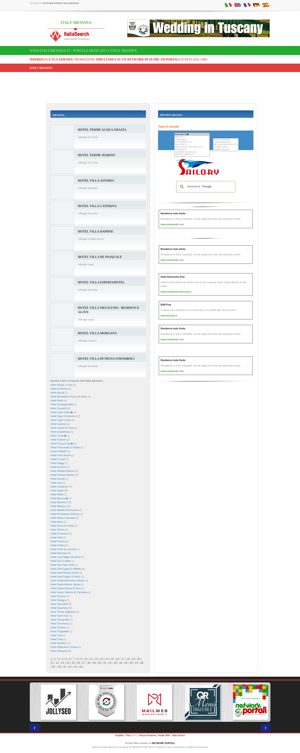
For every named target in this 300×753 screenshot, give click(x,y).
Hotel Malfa (56, 494)
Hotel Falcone (58, 439)
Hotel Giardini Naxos (62, 470)
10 (85, 658)
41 (64, 666)
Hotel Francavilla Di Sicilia (65, 447)
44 (80, 666)
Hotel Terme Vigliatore (62, 611)
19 (133, 658)
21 (52, 662)
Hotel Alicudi (57, 392)
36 (131, 662)
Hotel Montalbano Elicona (64, 514)
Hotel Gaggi (57, 463)
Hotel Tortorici (58, 627)
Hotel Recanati (58, 553)
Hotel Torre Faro (59, 615)
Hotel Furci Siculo (60, 455)
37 (136, 662)
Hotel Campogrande (61, 404)
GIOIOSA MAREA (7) (191, 154)
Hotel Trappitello (59, 631)
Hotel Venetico (58, 643)
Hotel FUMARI (58, 451)
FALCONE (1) (191, 144)
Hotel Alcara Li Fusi (61, 384)
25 (73, 662)
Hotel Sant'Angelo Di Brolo (65, 576)
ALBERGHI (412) (225, 149)
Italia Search (178, 735)
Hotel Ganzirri (58, 467)
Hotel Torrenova (59, 623)
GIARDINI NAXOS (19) (191, 152)
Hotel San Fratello (60, 560)
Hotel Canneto (58, 408)
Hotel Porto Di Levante (63, 549)
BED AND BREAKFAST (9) (225, 144)
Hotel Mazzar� (59, 498)
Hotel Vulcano (58, 650)
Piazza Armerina (147, 735)
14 (107, 658)
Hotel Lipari (56, 490)
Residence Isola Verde (173, 213)
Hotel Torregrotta (59, 619)
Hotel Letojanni (58, 486)
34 (120, 662)
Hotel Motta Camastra (62, 517)
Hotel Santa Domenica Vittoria (67, 580)
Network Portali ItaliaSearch (61, 3)
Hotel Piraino (57, 541)
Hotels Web (164, 735)
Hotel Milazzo (58, 506)
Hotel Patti (56, 537)
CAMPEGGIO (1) (225, 147)
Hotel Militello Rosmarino (64, 510)
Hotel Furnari (57, 459)
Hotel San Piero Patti (62, 564)
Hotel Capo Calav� (61, 412)
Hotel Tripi (56, 635)
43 (75, 666)
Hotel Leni (56, 482)
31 (104, 662)
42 (70, 666)
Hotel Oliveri (57, 529)
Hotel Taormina (58, 607)
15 (112, 658)
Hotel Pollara (57, 545)
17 (122, 658)
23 (62, 662)
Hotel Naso (56, 521)
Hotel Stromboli (59, 604)
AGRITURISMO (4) (225, 142)
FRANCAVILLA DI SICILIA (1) (191, 147)
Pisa (128, 735)
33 (115, 662)
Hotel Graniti (57, 478)
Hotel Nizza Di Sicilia (62, 525)
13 (101, 658)
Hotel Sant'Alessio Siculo (64, 572)
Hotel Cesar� (58, 435)
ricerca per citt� (191, 134)
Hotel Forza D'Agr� (61, 443)
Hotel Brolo (56, 400)
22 (57, 662)
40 (59, 666)
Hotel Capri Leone (60, 420)
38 (141, 662)
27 (83, 662)
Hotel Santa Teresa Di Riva (65, 588)
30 (99, 662)
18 (128, 658)
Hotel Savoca (58, 596)
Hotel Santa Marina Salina (65, 584)
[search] (205, 186)
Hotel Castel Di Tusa (62, 427)
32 (110, 662)
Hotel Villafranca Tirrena (64, 647)
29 (94, 662)
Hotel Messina (58, 502)
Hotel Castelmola (60, 431)
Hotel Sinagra (58, 600)
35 (126, 662)
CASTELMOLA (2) (191, 142)
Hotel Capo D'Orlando (62, 416)
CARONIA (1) (191, 139)
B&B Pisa (166, 304)
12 (96, 658)
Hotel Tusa (56, 639)
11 (91, 658)
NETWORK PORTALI (163, 743)
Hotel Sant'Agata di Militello (65, 568)
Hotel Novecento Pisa (173, 277)
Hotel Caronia (58, 423)
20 (138, 658)
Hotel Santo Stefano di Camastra (69, 592)
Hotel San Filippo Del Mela (65, 557)
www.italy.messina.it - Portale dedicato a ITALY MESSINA (83, 51)
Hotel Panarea (58, 533)
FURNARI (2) (191, 149)
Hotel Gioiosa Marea (62, 474)
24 (67, 662)
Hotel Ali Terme (58, 388)
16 (117, 658)
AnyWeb (119, 735)
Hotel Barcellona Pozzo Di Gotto (68, 396)
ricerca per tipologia (225, 139)
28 (89, 662)
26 (78, 662)
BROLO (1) (191, 137)
